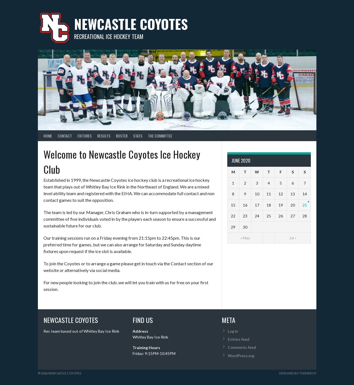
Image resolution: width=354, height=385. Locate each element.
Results (103, 136)
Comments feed (242, 347)
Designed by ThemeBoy (297, 373)
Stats (137, 136)
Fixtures (84, 136)
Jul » (292, 238)
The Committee (160, 136)
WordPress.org (241, 355)
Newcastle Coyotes (131, 24)
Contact (65, 136)
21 (304, 205)
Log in (233, 331)
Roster (122, 136)
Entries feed (238, 339)
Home (47, 136)
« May (245, 238)
